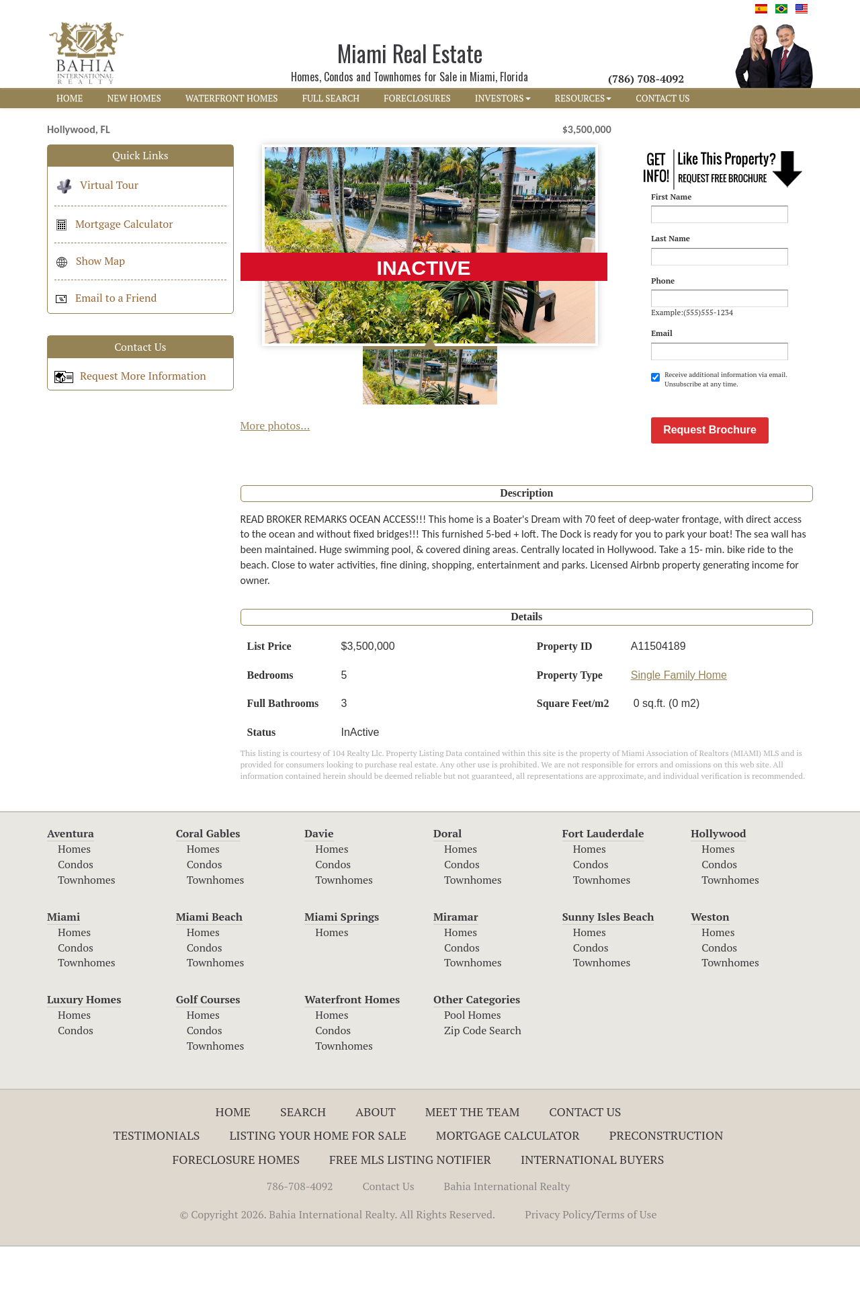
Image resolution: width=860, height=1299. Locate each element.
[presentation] (753, 422)
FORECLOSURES (417, 98)
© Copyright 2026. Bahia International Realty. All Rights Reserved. (337, 1266)
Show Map (89, 260)
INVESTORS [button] (503, 98)
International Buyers (592, 1212)
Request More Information (130, 375)
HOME (69, 98)
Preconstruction (666, 1187)
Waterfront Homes (352, 1051)
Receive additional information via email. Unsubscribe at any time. (719, 379)
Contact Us (585, 1164)
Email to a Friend (105, 297)
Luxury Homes (84, 1051)
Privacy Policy (558, 1266)
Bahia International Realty (507, 1238)
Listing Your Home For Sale (317, 1187)
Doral (447, 885)
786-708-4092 (300, 1238)
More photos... (275, 425)
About (375, 1164)
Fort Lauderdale (603, 885)
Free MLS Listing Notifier (410, 1212)
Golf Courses (208, 1051)
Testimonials (157, 1187)
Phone (663, 281)
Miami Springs (341, 969)
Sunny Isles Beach (608, 969)
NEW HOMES (134, 98)
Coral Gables (208, 885)
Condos (75, 916)
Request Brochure (710, 482)
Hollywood (718, 885)
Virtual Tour (96, 184)
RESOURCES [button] (583, 98)
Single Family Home (679, 727)
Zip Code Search (482, 1082)
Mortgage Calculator (113, 223)
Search (303, 1164)
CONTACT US (662, 98)
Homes (74, 901)
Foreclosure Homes (236, 1212)
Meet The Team (472, 1164)
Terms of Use (626, 1266)
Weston (710, 969)
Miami (63, 969)
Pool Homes (472, 1067)
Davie (318, 885)
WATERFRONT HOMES (231, 98)
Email (662, 333)
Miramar (455, 969)
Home (233, 1164)
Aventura (70, 885)
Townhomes (87, 932)
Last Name (670, 238)
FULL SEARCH (331, 98)
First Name (671, 197)
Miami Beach (209, 969)
